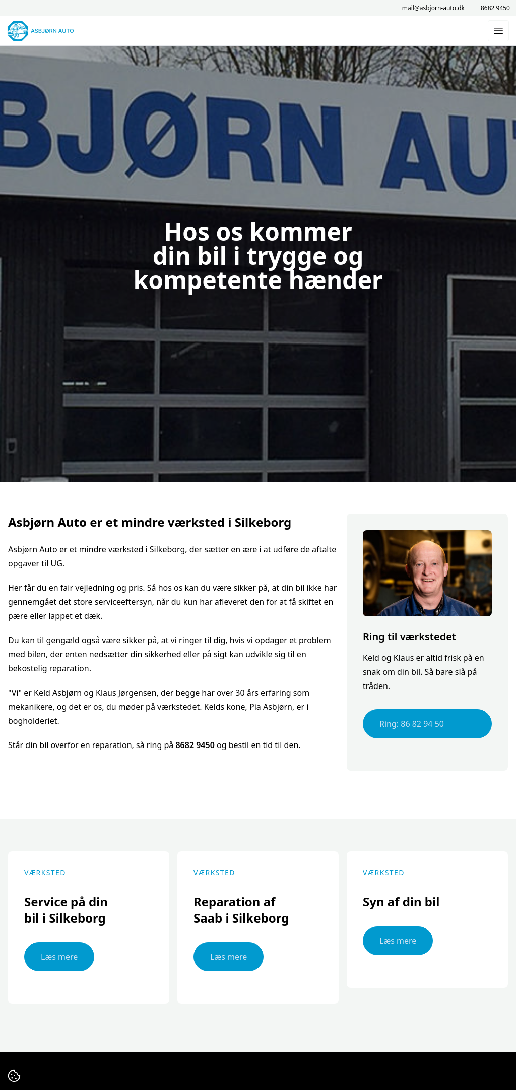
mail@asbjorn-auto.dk (433, 8)
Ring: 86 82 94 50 (411, 723)
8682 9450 (495, 8)
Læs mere (59, 956)
